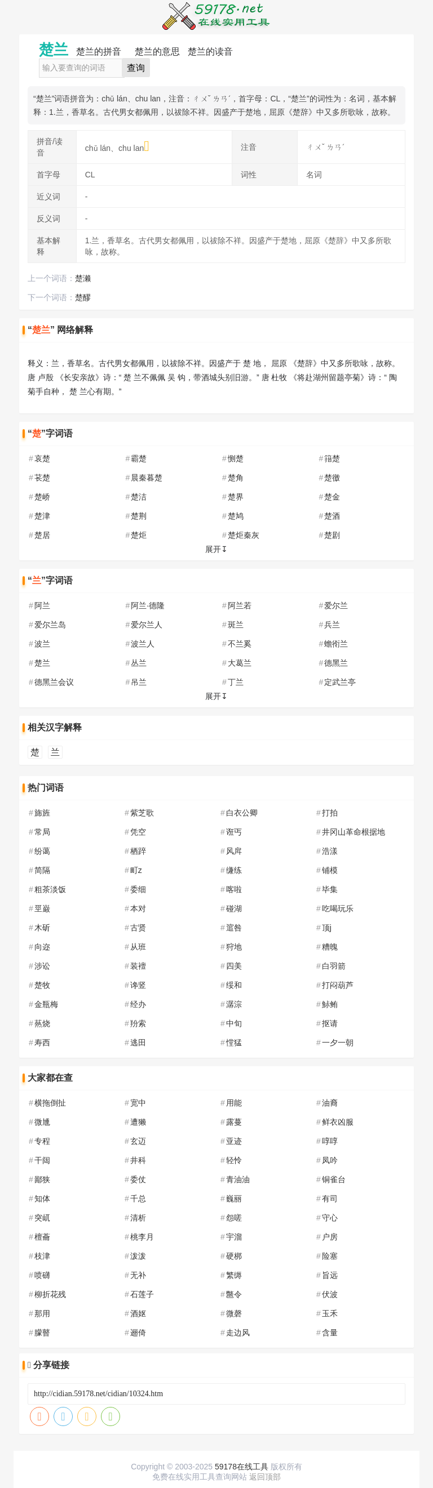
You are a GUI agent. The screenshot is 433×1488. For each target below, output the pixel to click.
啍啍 (330, 1141)
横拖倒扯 (50, 1102)
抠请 (330, 1023)
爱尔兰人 (146, 624)
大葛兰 (239, 662)
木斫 (42, 927)
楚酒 (332, 515)
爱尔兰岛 (50, 624)
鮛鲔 (330, 1004)
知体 (42, 1198)
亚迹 (234, 1141)
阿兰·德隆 (148, 605)
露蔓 (234, 1121)
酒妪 (138, 1313)
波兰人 (142, 643)
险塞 (330, 1255)
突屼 (42, 1217)
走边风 (238, 1332)
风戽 (234, 851)
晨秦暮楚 (146, 477)
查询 (136, 68)
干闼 (42, 1160)
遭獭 (138, 1121)
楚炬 (139, 535)
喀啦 (234, 889)
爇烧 (42, 1023)
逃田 (138, 1042)
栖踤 (138, 851)
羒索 (138, 1023)
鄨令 (234, 1294)
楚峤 (42, 496)
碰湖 (234, 908)
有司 (330, 1198)
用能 (234, 1102)
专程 (42, 1141)
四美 (234, 965)
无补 (138, 1275)
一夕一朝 (338, 1042)
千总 (138, 1198)
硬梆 (234, 1255)
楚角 (236, 477)
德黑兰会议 (54, 682)
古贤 (138, 927)
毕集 (330, 889)
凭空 (138, 831)
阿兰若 (239, 605)
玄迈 (138, 1141)
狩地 (234, 946)
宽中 (138, 1102)
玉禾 (330, 1313)
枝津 (42, 1255)
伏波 (330, 1294)
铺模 (330, 870)
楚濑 (83, 278)
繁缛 (234, 1275)
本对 (138, 908)
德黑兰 (336, 662)
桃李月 (142, 1236)
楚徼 (332, 477)
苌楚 (42, 477)
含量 (330, 1332)
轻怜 (234, 1160)
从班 (138, 946)
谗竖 (138, 985)
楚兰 (42, 662)
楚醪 (83, 297)
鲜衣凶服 (338, 1121)
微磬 (234, 1313)
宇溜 (234, 1236)
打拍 (330, 812)
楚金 (332, 496)
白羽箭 (334, 965)
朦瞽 (42, 1332)
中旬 (234, 1023)
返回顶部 (265, 1476)
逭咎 (234, 927)
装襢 (138, 965)
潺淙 (234, 1004)
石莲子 (142, 1294)
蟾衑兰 (336, 643)
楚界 (236, 496)
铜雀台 (334, 1179)
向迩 (42, 946)
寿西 (42, 1042)
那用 (42, 1313)
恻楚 (236, 458)
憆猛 (234, 1042)
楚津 (42, 515)
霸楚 (139, 458)
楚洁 (139, 496)
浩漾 (330, 851)
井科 (138, 1160)
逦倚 (138, 1332)
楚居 (42, 535)
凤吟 (330, 1160)
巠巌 (42, 908)
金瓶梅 (46, 1004)
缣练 (234, 870)
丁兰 (236, 682)
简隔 (42, 870)
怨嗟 (234, 1217)
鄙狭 (42, 1179)
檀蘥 (42, 1236)
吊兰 (139, 682)
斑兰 (236, 624)
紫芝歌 (142, 812)
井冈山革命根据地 (353, 831)
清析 (138, 1217)
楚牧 (42, 985)
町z (136, 870)
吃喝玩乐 (338, 908)
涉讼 (42, 965)
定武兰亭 (340, 682)
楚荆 (139, 515)
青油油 (238, 1179)
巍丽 (234, 1198)
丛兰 (139, 662)
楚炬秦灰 (243, 535)
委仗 (138, 1179)
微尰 (42, 1121)
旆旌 (42, 812)
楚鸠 (236, 515)
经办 (138, 1004)
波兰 (42, 643)
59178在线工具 (241, 1466)
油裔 (330, 1102)
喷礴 (42, 1275)
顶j (327, 927)
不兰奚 (239, 643)
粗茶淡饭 (50, 889)
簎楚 (332, 458)
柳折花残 (50, 1294)
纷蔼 (42, 851)
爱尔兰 (336, 605)
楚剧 (332, 535)
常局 (42, 831)
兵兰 (332, 624)
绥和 (234, 985)
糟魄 (330, 946)
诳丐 (234, 831)
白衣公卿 (242, 812)
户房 (330, 1236)
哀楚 (42, 458)
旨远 (330, 1275)
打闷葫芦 (338, 985)
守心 (330, 1217)
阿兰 (42, 605)
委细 (138, 889)
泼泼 (138, 1255)
